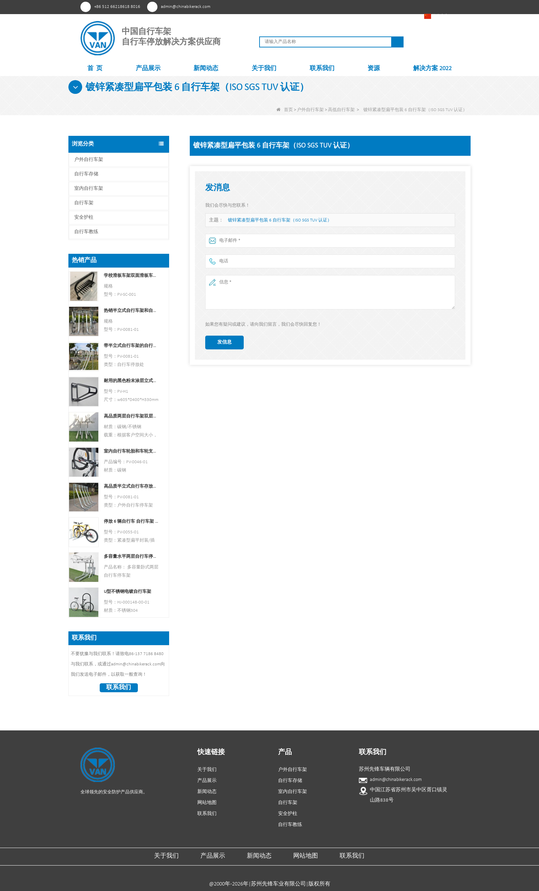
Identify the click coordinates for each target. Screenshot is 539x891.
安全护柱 (84, 217)
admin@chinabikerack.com (185, 6)
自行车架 (84, 203)
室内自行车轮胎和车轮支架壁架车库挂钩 (131, 451)
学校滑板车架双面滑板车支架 (131, 275)
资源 (373, 68)
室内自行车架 (88, 188)
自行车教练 (86, 232)
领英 (384, 6)
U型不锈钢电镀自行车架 (127, 591)
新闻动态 (206, 68)
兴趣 (346, 6)
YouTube (372, 6)
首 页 (94, 68)
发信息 (224, 342)
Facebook (359, 6)
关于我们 (264, 68)
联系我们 (322, 68)
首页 (284, 110)
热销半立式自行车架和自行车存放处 (131, 310)
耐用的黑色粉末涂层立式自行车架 (131, 381)
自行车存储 (86, 174)
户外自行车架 (310, 110)
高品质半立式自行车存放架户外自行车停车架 (131, 486)
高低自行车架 (341, 110)
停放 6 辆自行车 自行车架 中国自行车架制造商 (131, 521)
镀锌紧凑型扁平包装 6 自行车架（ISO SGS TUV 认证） (280, 220)
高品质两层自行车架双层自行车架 (131, 416)
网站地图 (207, 802)
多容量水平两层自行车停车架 (131, 556)
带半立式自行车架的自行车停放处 (131, 346)
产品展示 (148, 68)
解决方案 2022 (432, 68)
